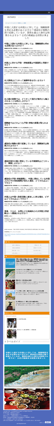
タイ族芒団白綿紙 (21, 319)
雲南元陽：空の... (16, 250)
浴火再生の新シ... (37, 250)
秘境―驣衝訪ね (16, 245)
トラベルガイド (13, 23)
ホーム (7, 23)
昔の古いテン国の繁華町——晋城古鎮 (26, 329)
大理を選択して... (16, 253)
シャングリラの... (37, 253)
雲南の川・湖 (37, 245)
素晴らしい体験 (22, 23)
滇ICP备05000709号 (21, 423)
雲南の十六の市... (37, 247)
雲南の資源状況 (16, 247)
